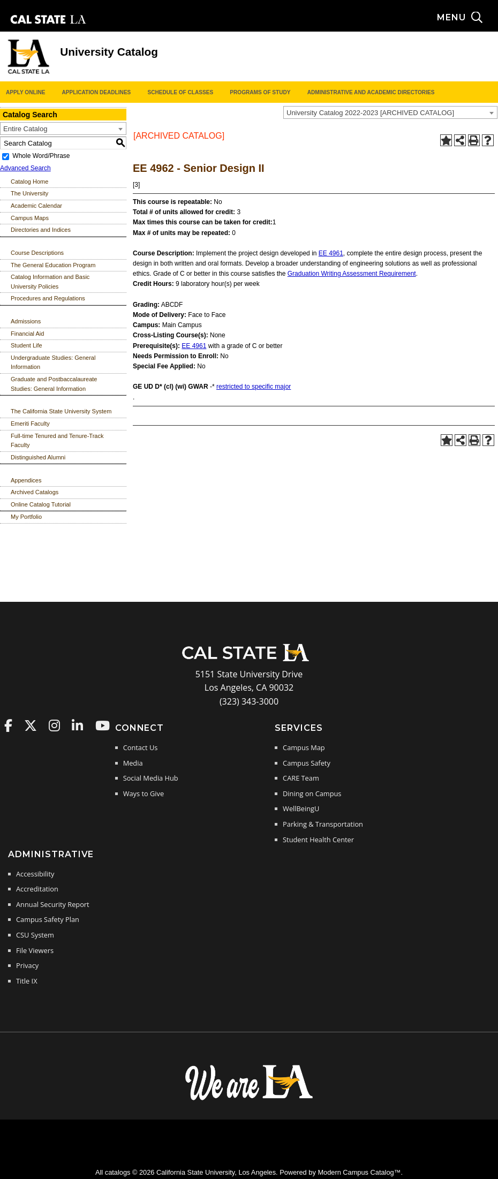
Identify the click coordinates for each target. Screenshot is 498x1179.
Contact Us (140, 747)
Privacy (27, 965)
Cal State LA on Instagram (54, 725)
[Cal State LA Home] (249, 660)
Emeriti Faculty (30, 423)
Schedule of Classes (180, 92)
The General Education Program (53, 265)
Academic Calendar (36, 205)
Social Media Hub (150, 778)
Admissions (26, 321)
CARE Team (301, 778)
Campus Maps (30, 218)
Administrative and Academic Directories (371, 92)
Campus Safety (306, 763)
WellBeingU (301, 808)
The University (29, 193)
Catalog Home (29, 181)
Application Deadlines (96, 92)
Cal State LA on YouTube (102, 725)
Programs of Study (260, 92)
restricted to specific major (253, 386)
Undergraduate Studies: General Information (53, 362)
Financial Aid (27, 333)
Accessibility (35, 874)
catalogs (118, 1172)
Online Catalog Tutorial (41, 504)
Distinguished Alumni (38, 457)
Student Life (26, 345)
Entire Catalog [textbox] (25, 129)
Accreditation (37, 889)
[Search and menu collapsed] (467, 17)
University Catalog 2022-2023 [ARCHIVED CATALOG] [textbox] (370, 113)
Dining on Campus (312, 793)
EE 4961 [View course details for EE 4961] (331, 253)
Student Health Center (318, 839)
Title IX (26, 981)
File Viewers (35, 950)
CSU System (35, 935)
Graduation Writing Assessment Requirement (352, 273)
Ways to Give (143, 793)
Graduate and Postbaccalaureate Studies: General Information (54, 384)
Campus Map (304, 747)
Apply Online (25, 92)
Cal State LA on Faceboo (8, 725)
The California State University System (61, 411)
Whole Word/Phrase (41, 156)
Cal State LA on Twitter (30, 725)
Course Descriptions (37, 253)
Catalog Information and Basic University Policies (50, 282)
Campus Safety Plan (47, 919)
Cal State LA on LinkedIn (77, 725)
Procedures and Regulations (48, 298)
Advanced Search (25, 168)
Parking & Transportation (323, 824)
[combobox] (390, 112)
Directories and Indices (41, 229)
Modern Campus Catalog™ (359, 1172)
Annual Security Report (52, 904)
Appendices (26, 480)
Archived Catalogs (34, 492)
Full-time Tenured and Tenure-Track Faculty (57, 441)
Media (133, 763)
